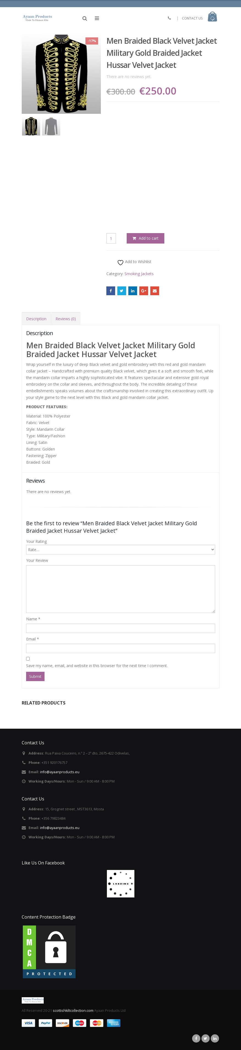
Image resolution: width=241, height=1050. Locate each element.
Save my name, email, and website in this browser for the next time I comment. (97, 665)
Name (33, 618)
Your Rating (36, 541)
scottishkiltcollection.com (73, 1010)
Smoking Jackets (139, 273)
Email (154, 290)
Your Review (37, 560)
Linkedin (215, 1038)
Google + (143, 290)
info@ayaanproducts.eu (59, 772)
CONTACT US (192, 18)
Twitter (121, 290)
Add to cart (149, 238)
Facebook (110, 290)
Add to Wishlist (134, 262)
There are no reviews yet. (128, 76)
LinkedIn (132, 290)
